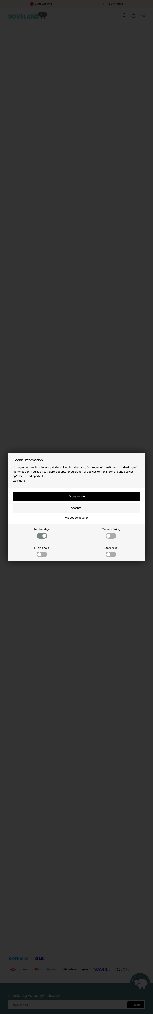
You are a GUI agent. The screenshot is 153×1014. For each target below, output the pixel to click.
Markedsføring (111, 533)
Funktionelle (42, 551)
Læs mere (19, 480)
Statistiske (111, 551)
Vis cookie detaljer (76, 517)
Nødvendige (42, 533)
